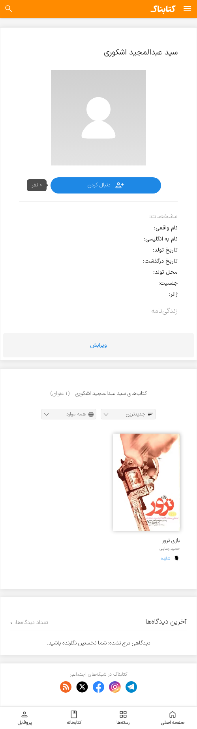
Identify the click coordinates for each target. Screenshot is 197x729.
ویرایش (98, 345)
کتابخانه (74, 718)
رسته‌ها (122, 718)
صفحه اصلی (172, 718)
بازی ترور (171, 540)
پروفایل (24, 718)
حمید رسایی (169, 548)
